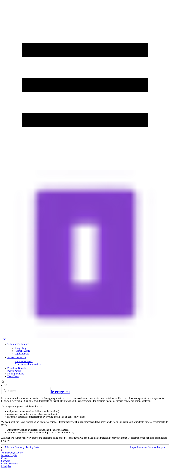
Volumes (5, 452)
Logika (13, 452)
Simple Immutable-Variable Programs (149, 447)
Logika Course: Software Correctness (9, 459)
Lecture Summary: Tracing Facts (22, 447)
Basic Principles (9, 465)
